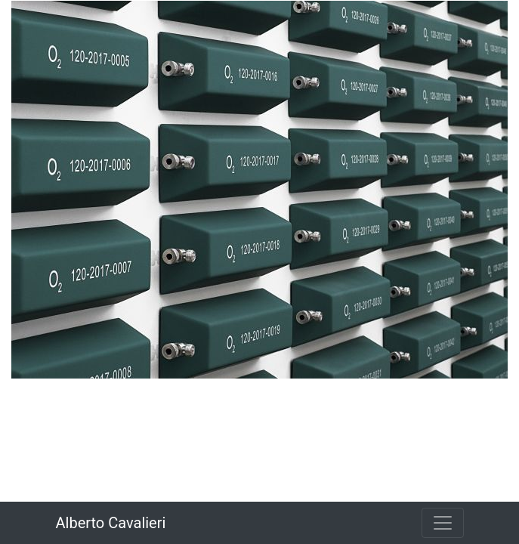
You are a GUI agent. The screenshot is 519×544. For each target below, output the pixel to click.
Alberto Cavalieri (111, 523)
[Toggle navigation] (443, 523)
